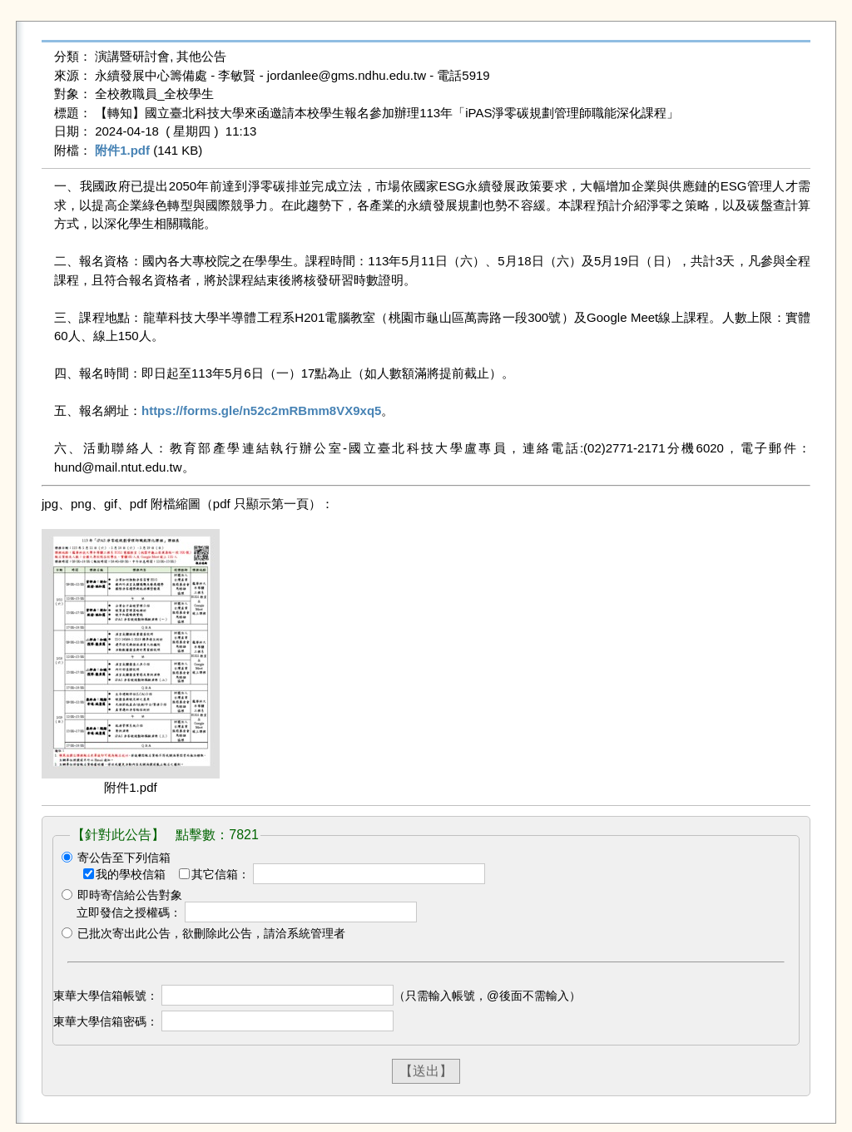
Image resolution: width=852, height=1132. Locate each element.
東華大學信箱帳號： (105, 995)
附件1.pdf (122, 150)
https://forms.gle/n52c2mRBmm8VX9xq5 (261, 410)
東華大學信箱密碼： (105, 1021)
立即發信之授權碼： (129, 912)
